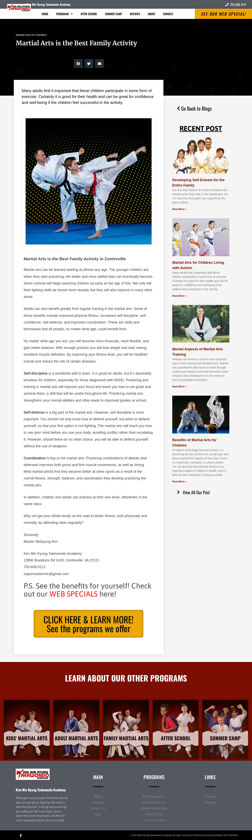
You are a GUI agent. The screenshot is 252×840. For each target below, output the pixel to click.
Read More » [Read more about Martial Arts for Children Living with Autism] (179, 296)
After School (89, 14)
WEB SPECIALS (73, 594)
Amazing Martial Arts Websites (222, 835)
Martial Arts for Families (31, 34)
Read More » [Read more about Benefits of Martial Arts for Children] (179, 481)
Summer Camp (113, 14)
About (151, 14)
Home (45, 14)
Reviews (135, 14)
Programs (64, 13)
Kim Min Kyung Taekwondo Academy (48, 4)
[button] (78, 63)
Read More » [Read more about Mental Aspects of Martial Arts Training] (179, 386)
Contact (168, 14)
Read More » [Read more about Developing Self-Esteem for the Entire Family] (179, 209)
